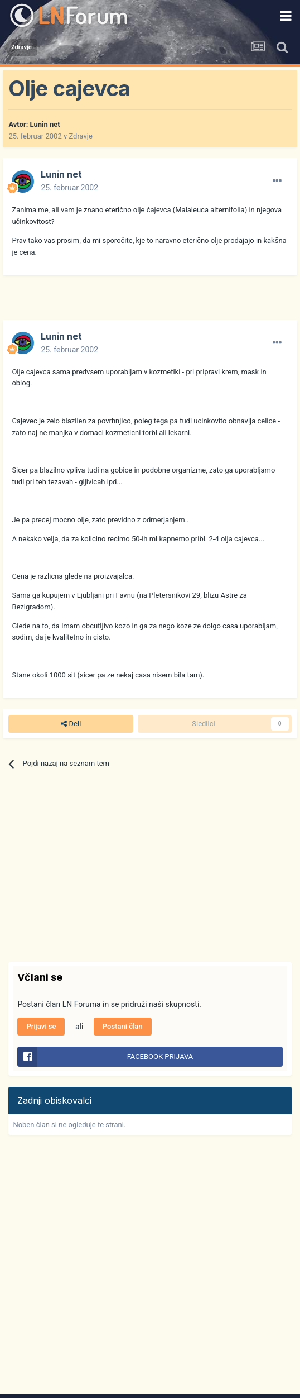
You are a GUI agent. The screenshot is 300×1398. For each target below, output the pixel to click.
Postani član (123, 1026)
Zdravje (80, 136)
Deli (71, 723)
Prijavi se (41, 1026)
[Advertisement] (138, 303)
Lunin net (45, 124)
